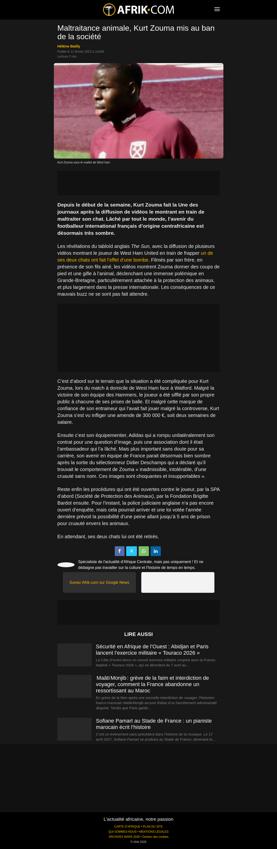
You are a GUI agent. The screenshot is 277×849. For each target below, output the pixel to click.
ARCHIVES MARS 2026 (124, 837)
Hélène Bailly (68, 46)
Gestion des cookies (155, 837)
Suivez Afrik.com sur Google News (99, 582)
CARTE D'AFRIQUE (127, 826)
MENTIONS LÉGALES (154, 831)
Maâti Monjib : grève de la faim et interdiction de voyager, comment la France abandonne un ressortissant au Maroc (152, 684)
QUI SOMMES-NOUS (122, 831)
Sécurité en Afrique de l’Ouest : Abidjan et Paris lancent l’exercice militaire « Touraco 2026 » (152, 649)
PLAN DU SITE (153, 826)
